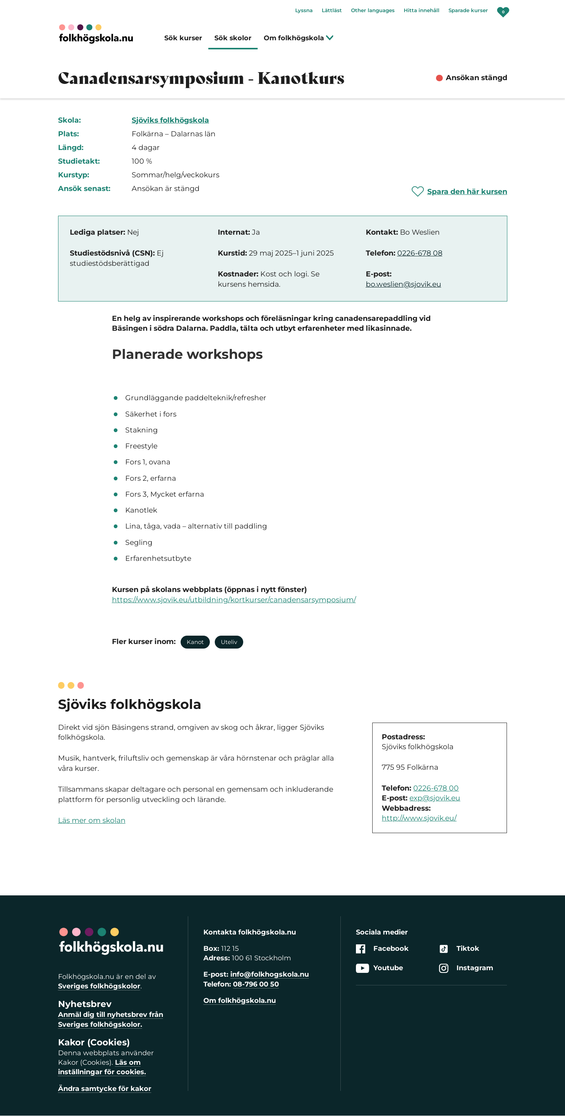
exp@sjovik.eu (434, 798)
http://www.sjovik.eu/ (419, 818)
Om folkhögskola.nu (239, 1000)
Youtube (379, 968)
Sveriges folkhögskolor (99, 986)
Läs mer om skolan (92, 820)
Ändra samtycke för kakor (104, 1088)
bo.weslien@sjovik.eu (403, 284)
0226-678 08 (419, 253)
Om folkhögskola (299, 38)
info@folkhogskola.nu (269, 974)
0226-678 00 (436, 788)
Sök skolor (233, 38)
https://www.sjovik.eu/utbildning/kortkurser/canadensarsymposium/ (234, 599)
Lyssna (304, 10)
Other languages (373, 10)
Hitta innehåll (421, 10)
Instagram (466, 968)
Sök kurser (183, 38)
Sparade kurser (468, 10)
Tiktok (459, 948)
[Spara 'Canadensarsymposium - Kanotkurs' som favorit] (459, 191)
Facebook (382, 948)
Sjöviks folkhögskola (170, 120)
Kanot (195, 642)
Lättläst (332, 10)
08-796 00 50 (256, 984)
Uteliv (229, 642)
